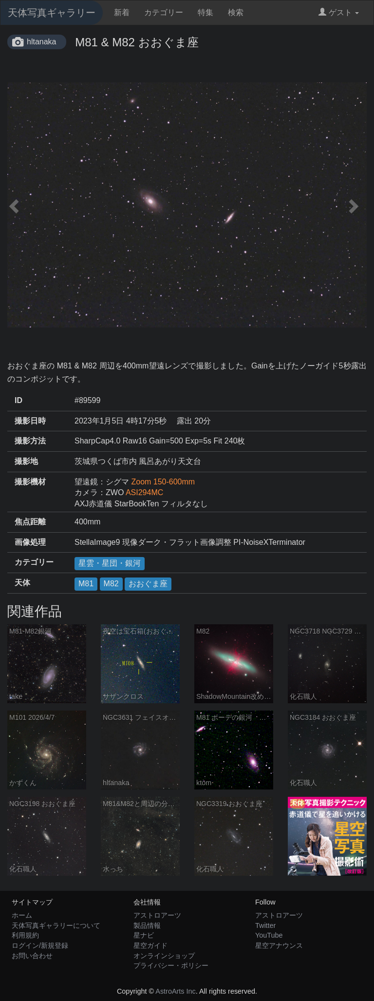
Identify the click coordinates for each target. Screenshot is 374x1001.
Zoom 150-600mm (163, 482)
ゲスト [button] (338, 12)
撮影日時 (30, 421)
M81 (86, 583)
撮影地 (26, 461)
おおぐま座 (148, 583)
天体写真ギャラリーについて (56, 925)
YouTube (269, 935)
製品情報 (147, 925)
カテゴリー (163, 12)
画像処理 (30, 542)
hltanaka (41, 42)
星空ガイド (150, 945)
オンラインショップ (164, 956)
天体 (22, 582)
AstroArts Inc (175, 991)
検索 (235, 12)
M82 (111, 583)
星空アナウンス (279, 945)
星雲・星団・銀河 (109, 563)
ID (18, 400)
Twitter (265, 925)
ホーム (22, 915)
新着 (122, 12)
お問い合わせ (32, 956)
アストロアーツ (157, 915)
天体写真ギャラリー (51, 12)
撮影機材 (30, 482)
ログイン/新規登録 (40, 945)
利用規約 (25, 935)
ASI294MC (144, 492)
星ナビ (143, 935)
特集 (205, 12)
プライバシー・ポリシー (170, 965)
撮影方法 (30, 441)
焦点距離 (30, 522)
